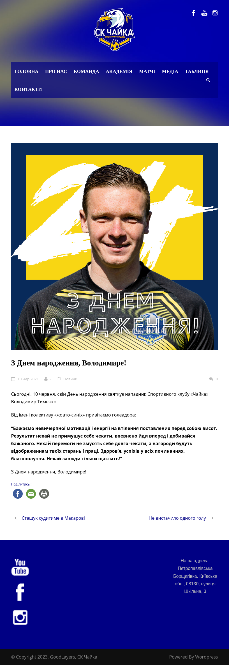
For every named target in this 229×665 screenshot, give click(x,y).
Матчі (147, 71)
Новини (70, 378)
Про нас (56, 71)
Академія (119, 71)
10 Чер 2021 (28, 378)
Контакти (28, 89)
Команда (86, 71)
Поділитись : (21, 484)
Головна (27, 71)
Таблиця (197, 71)
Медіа (170, 71)
